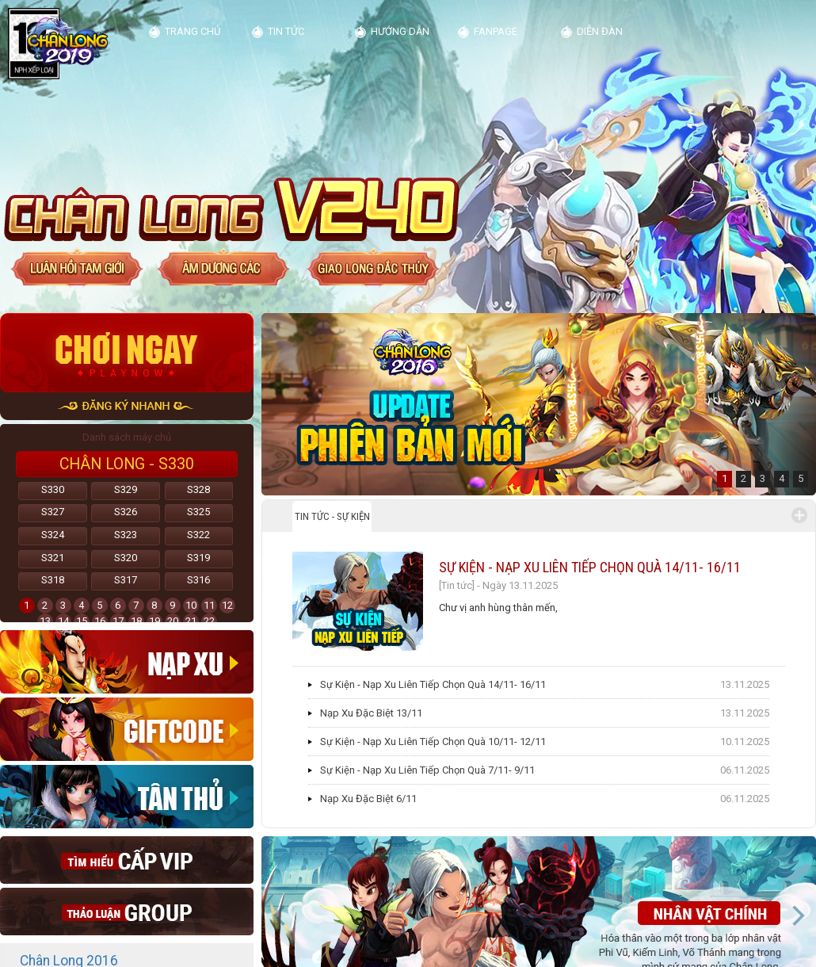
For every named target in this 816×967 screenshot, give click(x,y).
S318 (52, 580)
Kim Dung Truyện (65, 43)
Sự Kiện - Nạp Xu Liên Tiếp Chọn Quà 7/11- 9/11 (427, 770)
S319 (198, 558)
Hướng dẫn (400, 31)
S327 (52, 512)
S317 (125, 580)
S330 (52, 489)
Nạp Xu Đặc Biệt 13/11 (371, 713)
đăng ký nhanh (127, 406)
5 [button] (800, 478)
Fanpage (495, 31)
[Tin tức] (457, 585)
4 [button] (781, 478)
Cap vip (127, 860)
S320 (125, 558)
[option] (538, 404)
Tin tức (286, 31)
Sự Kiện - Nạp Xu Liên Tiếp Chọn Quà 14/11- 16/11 (590, 567)
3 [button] (762, 478)
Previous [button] (280, 915)
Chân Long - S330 (126, 464)
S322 (198, 535)
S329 (125, 489)
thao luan (127, 911)
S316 (198, 580)
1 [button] (724, 478)
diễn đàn (600, 31)
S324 (52, 535)
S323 (125, 535)
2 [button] (743, 478)
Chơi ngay (127, 352)
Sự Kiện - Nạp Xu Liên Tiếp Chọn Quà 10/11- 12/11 (433, 741)
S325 (198, 512)
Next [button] (798, 915)
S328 (198, 489)
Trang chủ (192, 31)
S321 (52, 558)
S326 (125, 512)
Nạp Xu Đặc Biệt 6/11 (368, 799)
